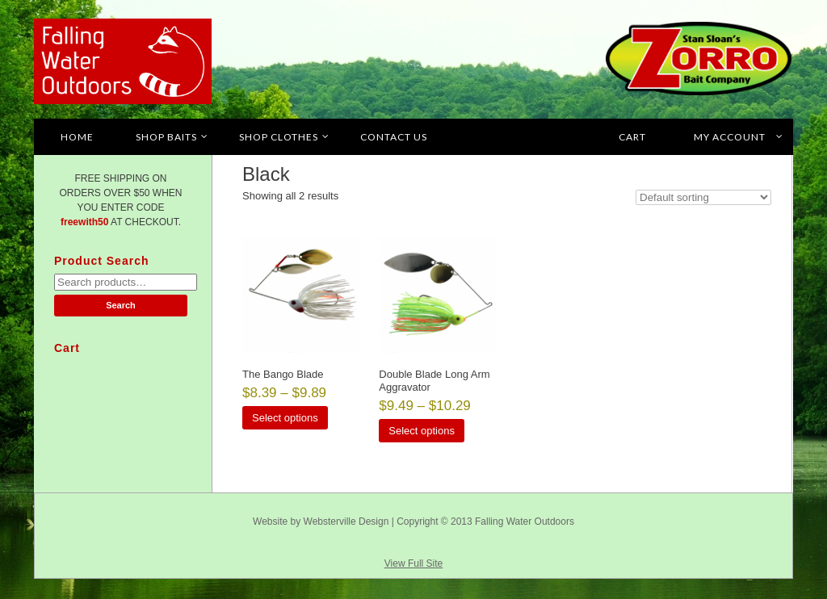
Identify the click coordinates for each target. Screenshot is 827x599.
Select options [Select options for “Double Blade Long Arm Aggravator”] (421, 431)
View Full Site (413, 563)
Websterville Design (346, 521)
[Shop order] (703, 197)
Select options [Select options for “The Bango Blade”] (285, 418)
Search (121, 305)
